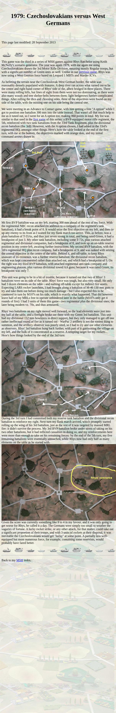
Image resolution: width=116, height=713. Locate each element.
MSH (19, 560)
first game (39, 119)
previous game (88, 72)
